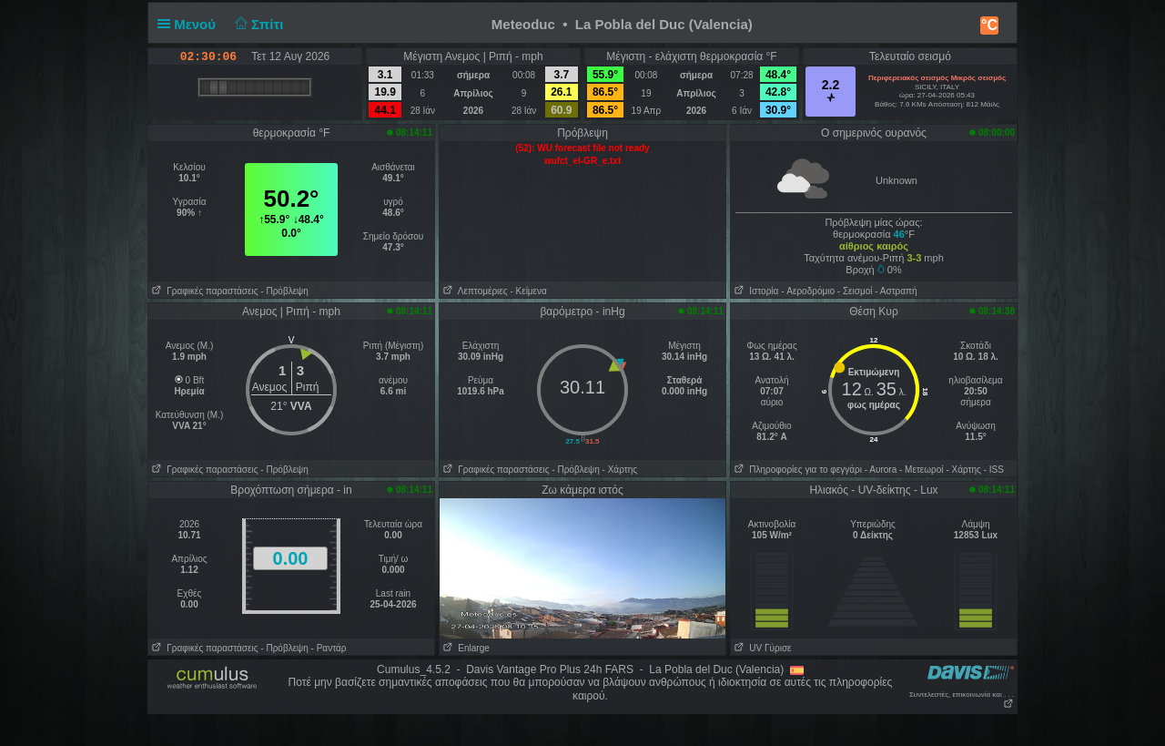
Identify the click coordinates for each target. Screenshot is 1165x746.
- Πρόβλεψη (284, 291)
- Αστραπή (896, 291)
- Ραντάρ (329, 648)
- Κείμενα (528, 291)
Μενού (190, 24)
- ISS (994, 470)
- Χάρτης (620, 470)
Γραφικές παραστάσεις (203, 291)
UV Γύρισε (761, 648)
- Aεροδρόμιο (808, 291)
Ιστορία (754, 291)
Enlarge (465, 648)
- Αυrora (881, 470)
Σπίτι (256, 24)
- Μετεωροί (921, 470)
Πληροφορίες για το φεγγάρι (796, 470)
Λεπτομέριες (474, 291)
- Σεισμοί (855, 291)
